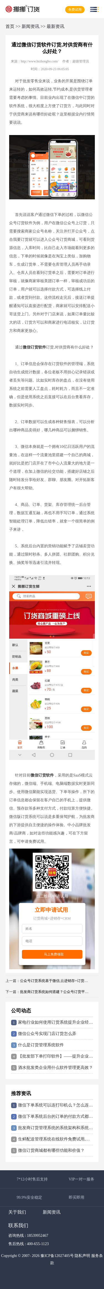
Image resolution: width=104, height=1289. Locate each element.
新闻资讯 (30, 26)
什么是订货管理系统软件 (37, 1045)
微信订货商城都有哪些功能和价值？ (48, 1150)
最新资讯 (55, 26)
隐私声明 (82, 1256)
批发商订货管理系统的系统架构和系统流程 (52, 1128)
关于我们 (17, 1212)
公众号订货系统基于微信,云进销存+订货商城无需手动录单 (55, 981)
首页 (10, 26)
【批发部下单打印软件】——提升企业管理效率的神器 (52, 1056)
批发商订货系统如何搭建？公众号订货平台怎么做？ (55, 992)
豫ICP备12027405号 (57, 1256)
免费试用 (75, 10)
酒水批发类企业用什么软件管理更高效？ (52, 1068)
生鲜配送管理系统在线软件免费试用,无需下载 (52, 1139)
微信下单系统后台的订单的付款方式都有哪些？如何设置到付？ (52, 1116)
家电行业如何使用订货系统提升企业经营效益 (52, 1022)
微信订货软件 (34, 347)
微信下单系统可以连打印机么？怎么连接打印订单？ (52, 1105)
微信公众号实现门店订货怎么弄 (43, 1034)
